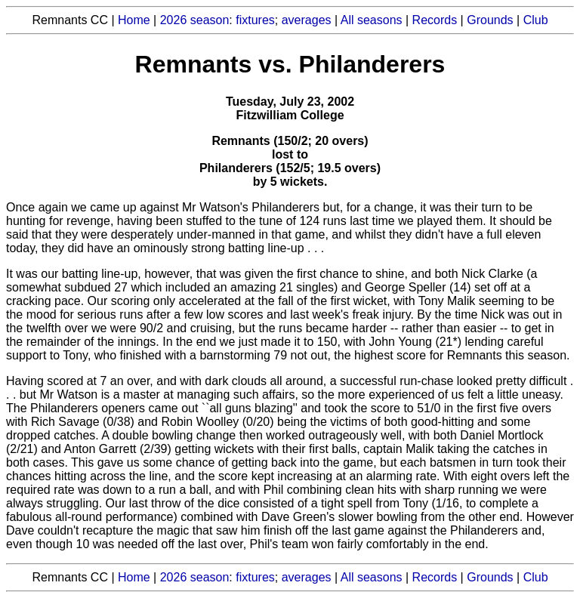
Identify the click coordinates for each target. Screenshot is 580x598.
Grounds (490, 20)
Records (435, 20)
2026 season (195, 20)
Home (134, 20)
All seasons (372, 20)
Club (535, 20)
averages (307, 20)
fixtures (255, 20)
